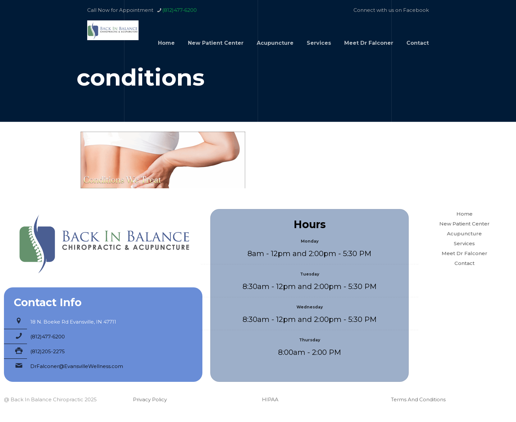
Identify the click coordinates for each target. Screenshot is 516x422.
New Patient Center (464, 224)
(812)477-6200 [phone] (179, 10)
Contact (464, 263)
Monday (310, 241)
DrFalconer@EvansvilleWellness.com (76, 366)
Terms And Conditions (418, 399)
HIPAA (270, 399)
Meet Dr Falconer (464, 253)
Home (464, 214)
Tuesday (309, 274)
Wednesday (310, 306)
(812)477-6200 (47, 336)
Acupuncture (464, 233)
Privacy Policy (150, 399)
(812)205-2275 (47, 351)
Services (464, 243)
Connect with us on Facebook (391, 10)
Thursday (309, 339)
